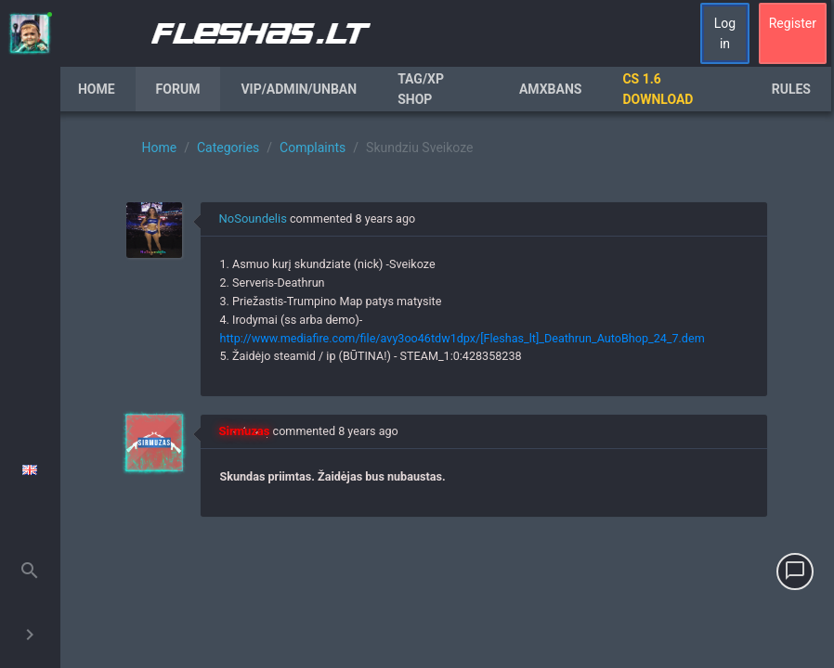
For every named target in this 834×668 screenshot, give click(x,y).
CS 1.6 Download (657, 89)
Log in (725, 33)
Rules (791, 89)
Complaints (312, 147)
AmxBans (550, 89)
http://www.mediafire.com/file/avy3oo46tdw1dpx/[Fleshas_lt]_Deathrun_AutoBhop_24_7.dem (461, 338)
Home (96, 89)
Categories (228, 147)
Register (792, 23)
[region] (447, 389)
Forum (178, 89)
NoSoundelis (252, 218)
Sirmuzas (243, 431)
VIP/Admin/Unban (299, 89)
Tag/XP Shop (420, 89)
